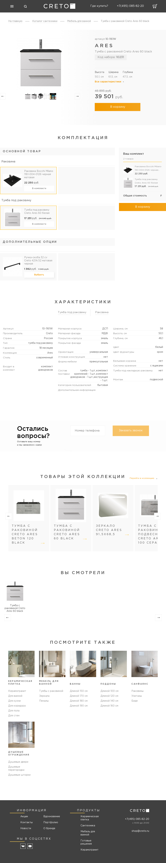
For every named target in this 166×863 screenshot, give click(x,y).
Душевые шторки (19, 775)
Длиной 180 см (79, 701)
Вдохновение (50, 816)
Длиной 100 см (109, 691)
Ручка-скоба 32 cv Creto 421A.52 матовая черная (38, 260)
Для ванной (15, 696)
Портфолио (50, 822)
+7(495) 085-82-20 (137, 819)
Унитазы (136, 696)
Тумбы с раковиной (51, 691)
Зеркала (44, 696)
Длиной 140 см (109, 701)
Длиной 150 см (79, 691)
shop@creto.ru (140, 831)
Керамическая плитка (90, 818)
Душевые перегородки (16, 768)
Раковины (137, 691)
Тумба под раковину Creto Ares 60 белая (36, 211)
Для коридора (17, 706)
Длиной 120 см (109, 696)
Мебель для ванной (88, 833)
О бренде (49, 828)
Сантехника (88, 826)
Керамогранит (17, 691)
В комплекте (39, 188)
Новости (25, 828)
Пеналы (44, 701)
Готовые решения (86, 842)
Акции (24, 816)
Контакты (26, 822)
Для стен (13, 716)
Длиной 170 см (79, 696)
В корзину (117, 107)
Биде (134, 701)
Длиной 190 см (79, 706)
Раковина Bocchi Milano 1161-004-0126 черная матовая (38, 174)
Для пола (13, 711)
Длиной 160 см (109, 706)
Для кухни (14, 701)
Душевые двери (18, 762)
